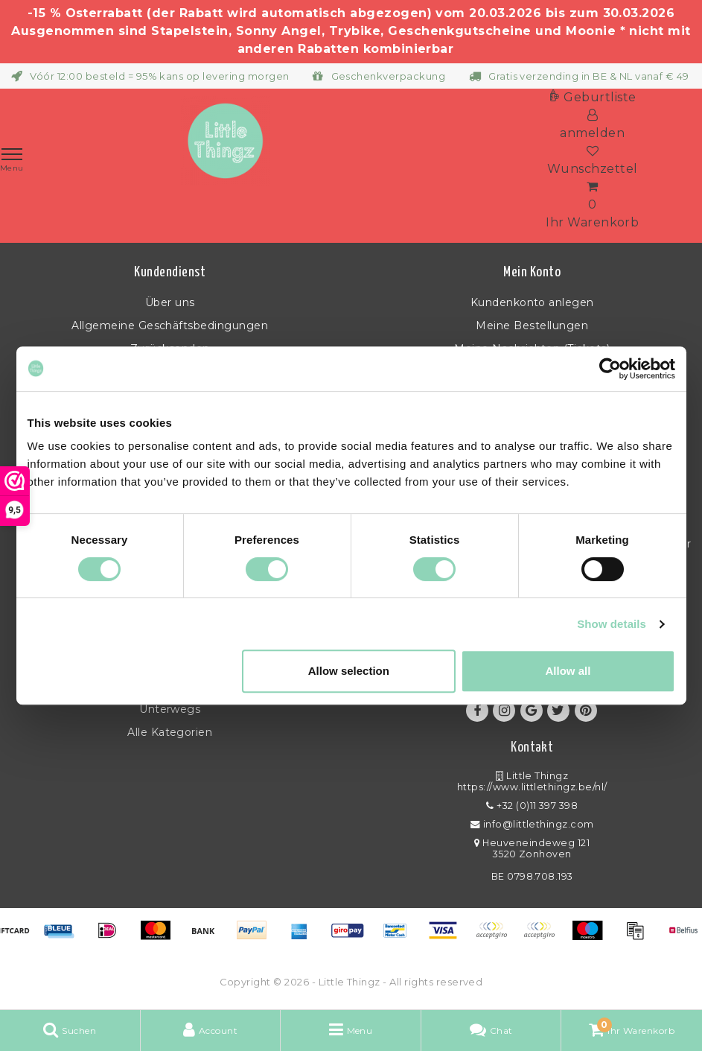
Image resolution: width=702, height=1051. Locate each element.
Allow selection (348, 670)
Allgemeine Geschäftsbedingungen (169, 325)
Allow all (568, 670)
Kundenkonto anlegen (532, 302)
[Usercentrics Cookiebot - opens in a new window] (610, 369)
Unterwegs (169, 709)
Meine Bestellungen (532, 325)
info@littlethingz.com (532, 824)
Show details (611, 623)
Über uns (170, 302)
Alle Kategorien (169, 732)
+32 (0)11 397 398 (532, 805)
